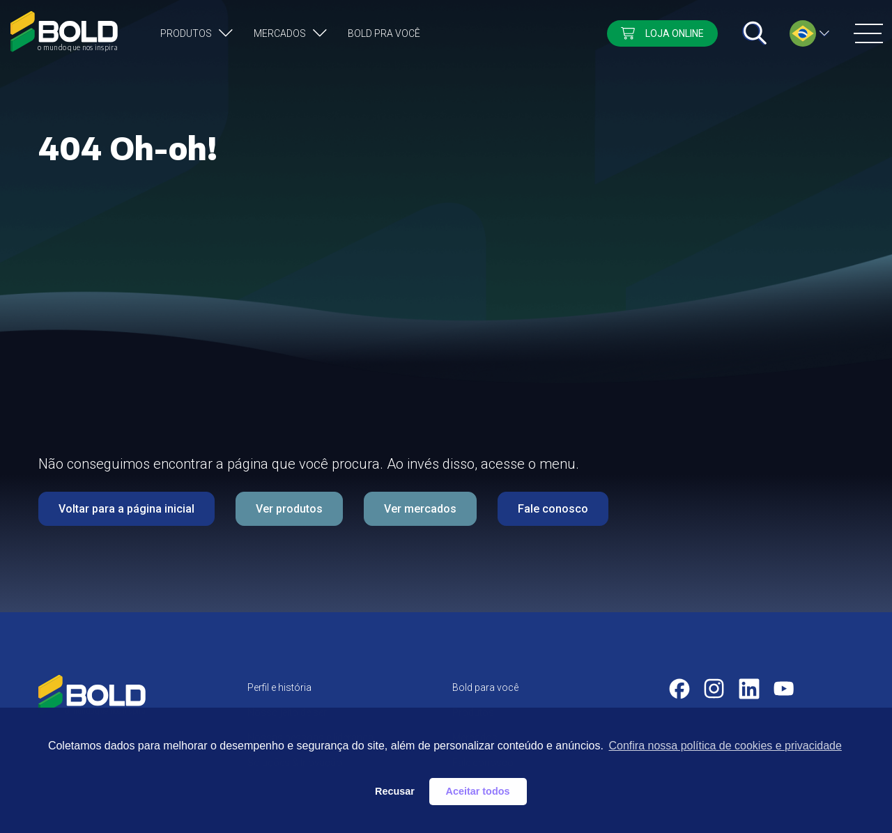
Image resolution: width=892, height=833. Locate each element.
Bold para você (485, 687)
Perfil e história (279, 687)
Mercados (280, 33)
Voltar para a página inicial (126, 508)
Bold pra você (384, 33)
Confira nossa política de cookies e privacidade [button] (724, 746)
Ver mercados (420, 508)
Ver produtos (289, 508)
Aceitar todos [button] (478, 791)
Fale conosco (553, 508)
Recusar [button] (395, 791)
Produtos (186, 33)
